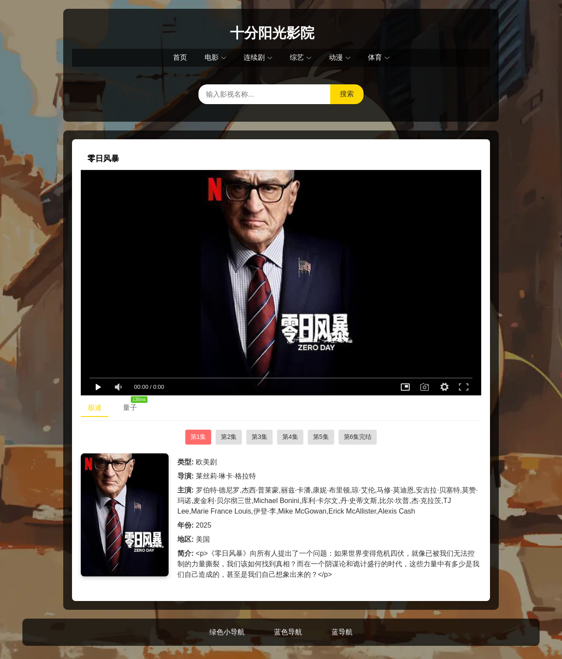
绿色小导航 (227, 632)
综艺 (297, 57)
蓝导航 (342, 632)
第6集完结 (358, 436)
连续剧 (254, 57)
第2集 (229, 436)
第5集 (321, 436)
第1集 (198, 436)
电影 (212, 57)
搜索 (347, 94)
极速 (95, 407)
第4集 (290, 436)
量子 (133, 405)
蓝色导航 (288, 632)
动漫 (336, 57)
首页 (180, 57)
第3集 (259, 436)
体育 (375, 57)
